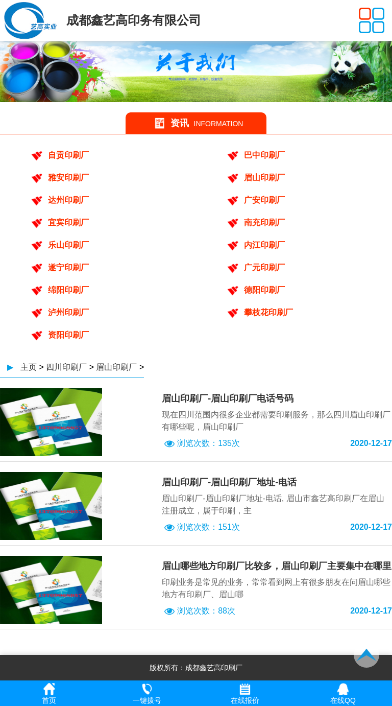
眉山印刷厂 (116, 367)
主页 (28, 367)
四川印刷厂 (66, 367)
